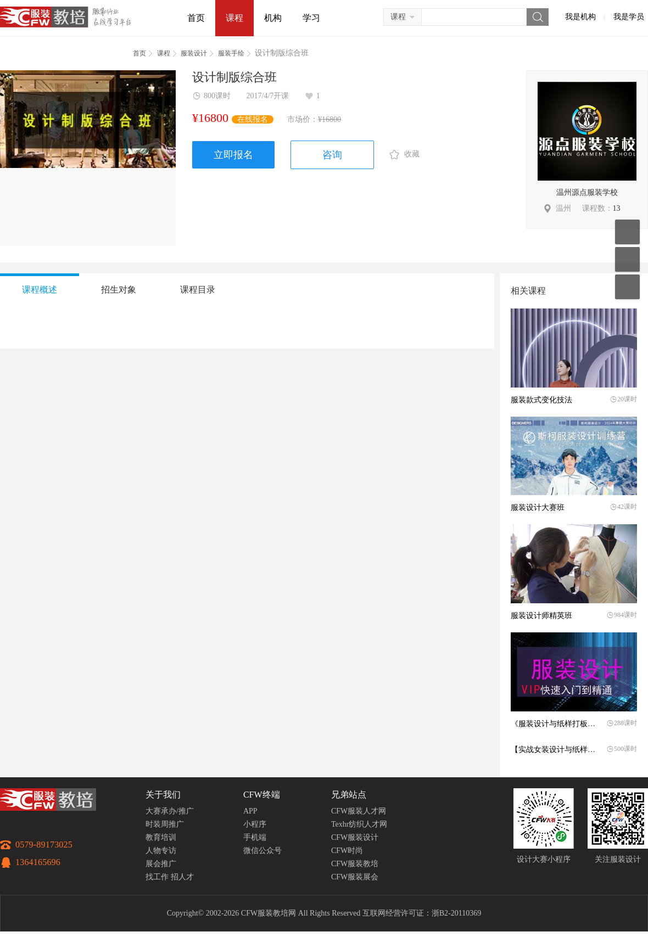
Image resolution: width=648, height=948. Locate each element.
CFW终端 (261, 794)
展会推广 (161, 864)
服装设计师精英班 (541, 616)
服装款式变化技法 (541, 400)
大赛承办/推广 (170, 811)
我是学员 (628, 17)
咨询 (332, 154)
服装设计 (194, 53)
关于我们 (163, 794)
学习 (311, 18)
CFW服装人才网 (358, 811)
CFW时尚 (347, 850)
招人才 (182, 877)
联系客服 (627, 259)
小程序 (254, 824)
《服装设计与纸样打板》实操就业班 (572, 724)
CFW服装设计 (354, 837)
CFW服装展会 (354, 877)
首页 (196, 18)
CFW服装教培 (354, 864)
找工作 (157, 877)
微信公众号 (262, 850)
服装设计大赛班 (538, 507)
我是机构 (580, 17)
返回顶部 (627, 286)
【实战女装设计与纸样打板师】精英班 (576, 749)
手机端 (254, 837)
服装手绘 (231, 53)
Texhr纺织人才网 (359, 824)
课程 (234, 18)
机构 (273, 18)
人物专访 (161, 850)
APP (250, 811)
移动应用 (627, 232)
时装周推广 (165, 824)
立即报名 (233, 154)
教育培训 (161, 837)
